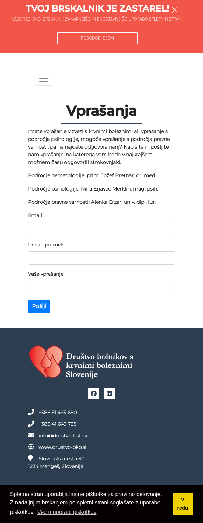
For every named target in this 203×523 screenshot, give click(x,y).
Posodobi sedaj (97, 38)
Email (35, 215)
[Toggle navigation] (43, 79)
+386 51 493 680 (52, 412)
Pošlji (39, 306)
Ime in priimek (46, 245)
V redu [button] (182, 504)
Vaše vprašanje (45, 274)
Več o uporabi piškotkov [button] (66, 512)
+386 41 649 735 (52, 423)
